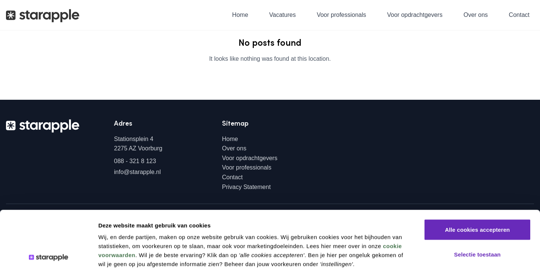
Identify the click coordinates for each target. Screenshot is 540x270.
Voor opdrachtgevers (414, 15)
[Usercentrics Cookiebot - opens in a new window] (48, 255)
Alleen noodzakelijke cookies (477, 221)
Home (240, 15)
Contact (519, 15)
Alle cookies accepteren (477, 171)
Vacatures (282, 15)
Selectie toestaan (477, 196)
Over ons (476, 15)
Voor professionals (341, 15)
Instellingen (400, 255)
